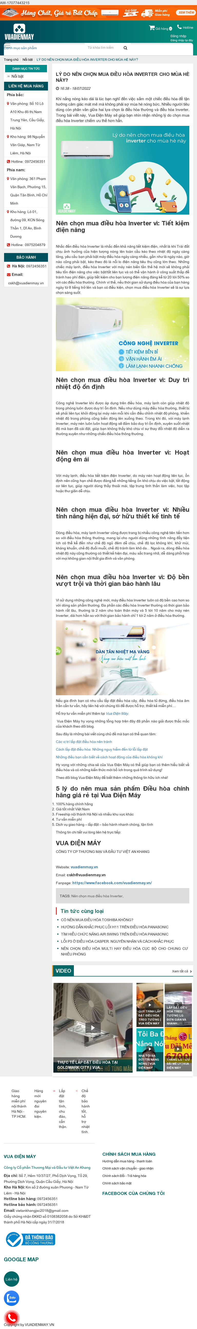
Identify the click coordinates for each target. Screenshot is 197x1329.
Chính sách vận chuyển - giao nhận (127, 1168)
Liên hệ (11, 1278)
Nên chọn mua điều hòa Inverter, (97, 895)
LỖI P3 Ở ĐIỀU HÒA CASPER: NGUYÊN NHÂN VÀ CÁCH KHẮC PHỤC (117, 941)
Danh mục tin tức (26, 69)
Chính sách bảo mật (117, 1183)
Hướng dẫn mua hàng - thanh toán (127, 1161)
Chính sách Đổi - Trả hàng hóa (124, 1175)
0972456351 (35, 161)
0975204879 (35, 244)
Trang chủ (11, 59)
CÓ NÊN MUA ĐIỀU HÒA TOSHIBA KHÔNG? (97, 919)
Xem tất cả (182, 971)
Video (63, 971)
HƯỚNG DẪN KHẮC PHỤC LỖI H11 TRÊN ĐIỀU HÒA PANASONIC (115, 926)
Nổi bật (28, 59)
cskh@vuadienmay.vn (26, 282)
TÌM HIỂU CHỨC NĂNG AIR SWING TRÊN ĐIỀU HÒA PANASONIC (115, 933)
